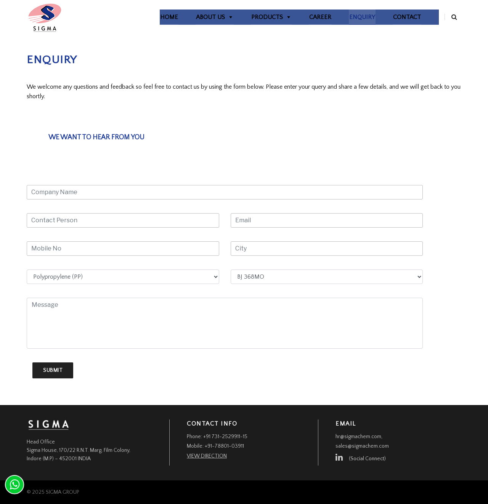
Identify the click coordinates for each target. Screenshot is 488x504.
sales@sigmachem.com (362, 446)
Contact (398, 17)
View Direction (207, 456)
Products (258, 17)
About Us (201, 17)
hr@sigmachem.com (358, 437)
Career (311, 17)
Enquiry (353, 17)
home (160, 17)
